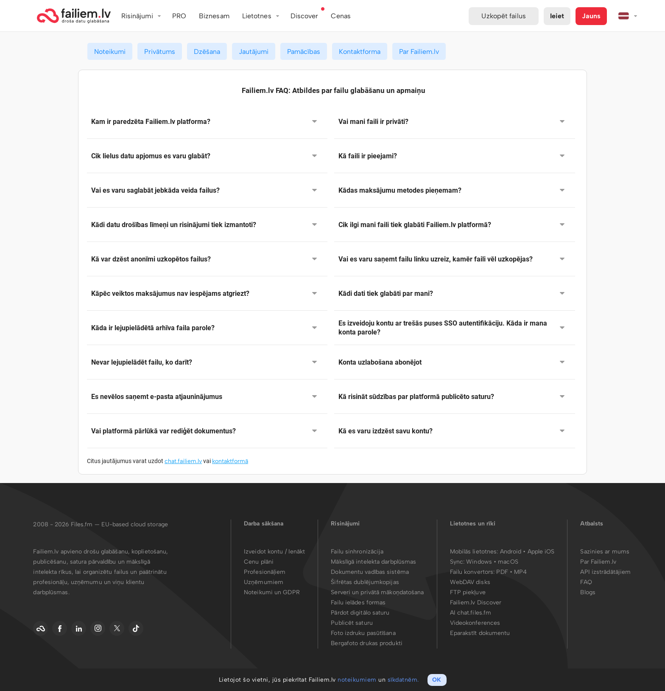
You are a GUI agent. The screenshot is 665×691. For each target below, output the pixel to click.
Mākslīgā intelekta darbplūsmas (373, 561)
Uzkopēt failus (503, 16)
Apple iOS (541, 551)
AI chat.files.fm (471, 612)
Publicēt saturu (352, 622)
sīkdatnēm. (403, 679)
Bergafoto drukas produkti (366, 643)
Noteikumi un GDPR (272, 592)
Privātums (159, 52)
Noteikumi (110, 52)
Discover (305, 16)
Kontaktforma (359, 52)
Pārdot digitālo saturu (360, 612)
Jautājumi (253, 52)
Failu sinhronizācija (357, 551)
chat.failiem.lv (183, 461)
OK (436, 679)
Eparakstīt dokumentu (480, 633)
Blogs (587, 592)
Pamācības (303, 52)
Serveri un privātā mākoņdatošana (377, 592)
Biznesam (214, 16)
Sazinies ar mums (604, 551)
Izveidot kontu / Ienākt (274, 551)
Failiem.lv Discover (476, 602)
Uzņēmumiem (263, 582)
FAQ (586, 582)
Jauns (591, 16)
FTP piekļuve (468, 592)
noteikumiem (357, 679)
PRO (179, 16)
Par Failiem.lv (419, 52)
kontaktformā (230, 461)
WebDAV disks (470, 582)
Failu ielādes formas (358, 602)
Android (511, 551)
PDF (502, 572)
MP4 (520, 572)
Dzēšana (207, 52)
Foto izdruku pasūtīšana (363, 633)
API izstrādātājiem (605, 572)
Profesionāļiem (264, 572)
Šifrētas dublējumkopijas (365, 582)
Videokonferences (475, 622)
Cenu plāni (259, 561)
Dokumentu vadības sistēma (370, 572)
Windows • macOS (492, 561)
